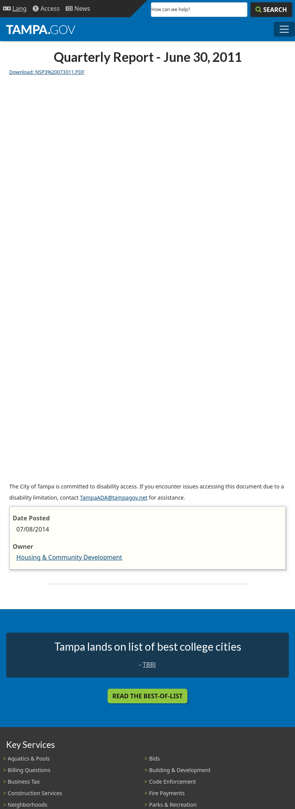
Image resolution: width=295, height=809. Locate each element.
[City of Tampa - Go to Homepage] (40, 29)
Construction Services (35, 793)
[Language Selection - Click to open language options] (15, 8)
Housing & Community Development (70, 557)
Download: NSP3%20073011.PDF (47, 71)
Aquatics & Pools (29, 758)
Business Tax (24, 781)
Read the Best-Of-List (148, 696)
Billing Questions (29, 770)
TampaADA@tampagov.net (114, 497)
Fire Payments (167, 793)
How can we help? (170, 9)
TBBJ (149, 664)
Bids (154, 758)
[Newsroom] (78, 8)
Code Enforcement (172, 781)
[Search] (271, 9)
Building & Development (179, 770)
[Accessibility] (46, 8)
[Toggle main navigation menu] (284, 29)
